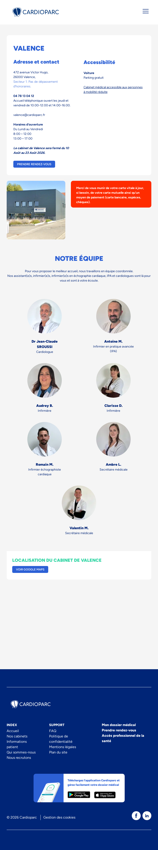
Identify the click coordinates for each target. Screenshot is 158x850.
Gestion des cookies (59, 817)
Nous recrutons (19, 757)
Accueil (13, 731)
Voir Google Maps (30, 569)
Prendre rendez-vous (34, 164)
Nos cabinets (17, 736)
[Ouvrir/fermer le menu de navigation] (145, 11)
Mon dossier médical (119, 725)
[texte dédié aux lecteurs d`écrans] (136, 815)
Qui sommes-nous (21, 752)
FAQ (52, 731)
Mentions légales (62, 747)
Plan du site (58, 752)
